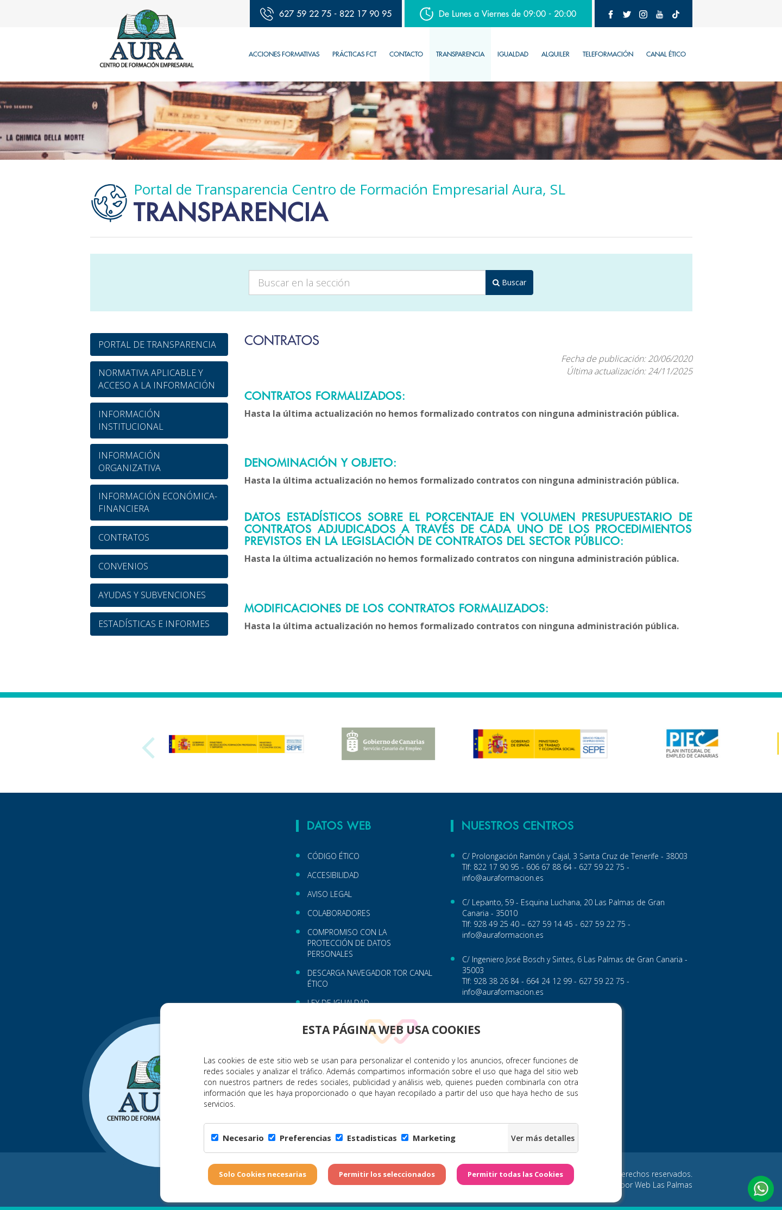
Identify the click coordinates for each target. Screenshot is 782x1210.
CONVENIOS (123, 566)
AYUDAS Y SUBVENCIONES (152, 595)
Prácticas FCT (354, 54)
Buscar (509, 282)
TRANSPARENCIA (460, 54)
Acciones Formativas (284, 54)
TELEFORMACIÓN (608, 54)
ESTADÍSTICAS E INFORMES (154, 624)
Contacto (406, 54)
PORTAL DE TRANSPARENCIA (157, 344)
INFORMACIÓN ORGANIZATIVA (129, 461)
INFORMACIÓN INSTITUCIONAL (130, 420)
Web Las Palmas (663, 1185)
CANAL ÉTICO (666, 54)
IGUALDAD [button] (512, 54)
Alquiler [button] (555, 54)
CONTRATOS (123, 537)
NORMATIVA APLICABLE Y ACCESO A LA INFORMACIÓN (156, 379)
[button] (761, 1189)
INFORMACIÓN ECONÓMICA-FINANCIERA (157, 502)
